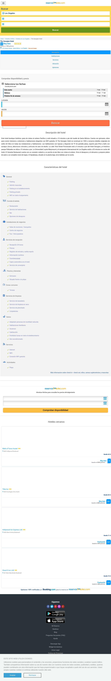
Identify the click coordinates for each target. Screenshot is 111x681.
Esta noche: (8, 90)
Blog (55, 632)
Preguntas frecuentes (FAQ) (55, 635)
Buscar (55, 30)
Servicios (55, 60)
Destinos (55, 629)
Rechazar (32, 675)
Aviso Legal (55, 650)
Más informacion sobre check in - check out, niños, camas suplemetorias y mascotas (79, 372)
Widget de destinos (55, 647)
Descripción (55, 52)
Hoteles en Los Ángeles (22, 39)
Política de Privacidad (55, 653)
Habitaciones (55, 56)
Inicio (2, 39)
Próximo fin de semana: (12, 96)
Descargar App (55, 644)
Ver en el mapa (32, 48)
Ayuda (55, 638)
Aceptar (12, 675)
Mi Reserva (55, 626)
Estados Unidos (9, 39)
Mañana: (7, 93)
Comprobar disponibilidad (55, 410)
